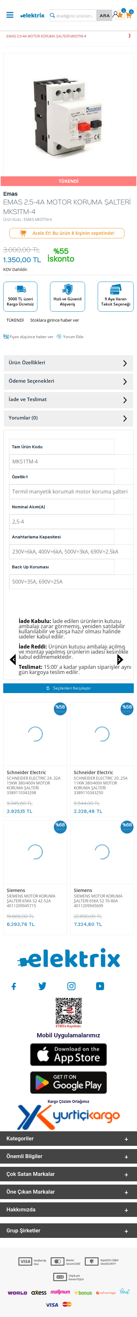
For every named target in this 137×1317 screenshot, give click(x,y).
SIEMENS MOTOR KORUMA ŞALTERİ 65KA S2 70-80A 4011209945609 (98, 901)
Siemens (16, 890)
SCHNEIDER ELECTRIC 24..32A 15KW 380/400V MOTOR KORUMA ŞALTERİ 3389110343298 (34, 785)
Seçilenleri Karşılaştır (68, 688)
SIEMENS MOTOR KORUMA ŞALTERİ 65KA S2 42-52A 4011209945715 (31, 901)
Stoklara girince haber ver (54, 320)
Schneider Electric (26, 772)
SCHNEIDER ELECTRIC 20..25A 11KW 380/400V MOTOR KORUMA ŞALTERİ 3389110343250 (101, 785)
